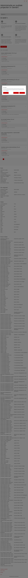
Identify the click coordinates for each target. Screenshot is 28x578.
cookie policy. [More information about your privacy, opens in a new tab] (7, 90)
